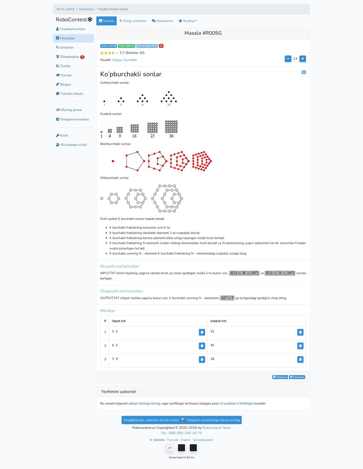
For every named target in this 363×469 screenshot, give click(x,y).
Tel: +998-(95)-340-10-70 (181, 433)
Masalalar (86, 9)
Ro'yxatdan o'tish (71, 144)
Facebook (297, 377)
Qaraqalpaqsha (203, 440)
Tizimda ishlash (69, 93)
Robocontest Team (216, 427)
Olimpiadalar (70, 56)
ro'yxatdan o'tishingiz (236, 403)
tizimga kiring (149, 403)
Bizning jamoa (69, 109)
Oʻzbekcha (157, 440)
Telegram (280, 377)
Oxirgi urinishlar (132, 20)
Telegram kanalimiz (72, 119)
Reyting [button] (186, 20)
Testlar (63, 66)
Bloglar (63, 84)
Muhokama (162, 20)
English (186, 440)
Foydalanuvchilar (70, 29)
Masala (106, 20)
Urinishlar (65, 47)
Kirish (62, 135)
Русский (173, 440)
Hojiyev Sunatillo (124, 60)
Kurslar (64, 75)
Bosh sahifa (65, 9)
